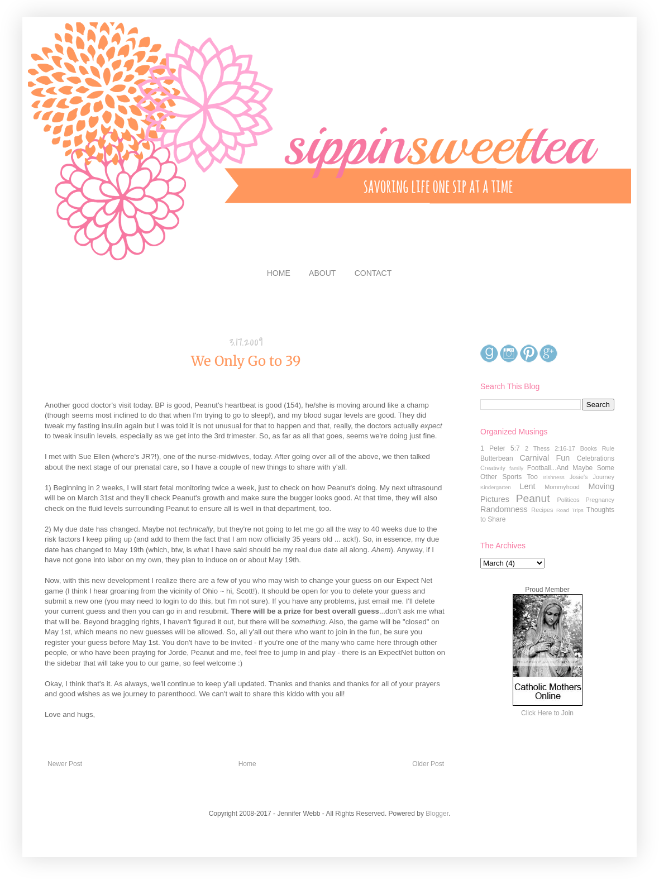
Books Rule (597, 448)
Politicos (568, 499)
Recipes (542, 509)
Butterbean (496, 458)
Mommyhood (562, 487)
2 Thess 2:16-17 (550, 448)
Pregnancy (599, 499)
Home (247, 764)
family (516, 468)
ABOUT (322, 273)
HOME (278, 273)
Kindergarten (495, 487)
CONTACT (373, 273)
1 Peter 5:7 (500, 448)
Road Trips (570, 510)
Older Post (428, 764)
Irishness (553, 477)
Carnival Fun (544, 457)
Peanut (533, 498)
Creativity (492, 468)
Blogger (437, 813)
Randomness (504, 509)
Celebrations (595, 458)
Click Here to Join (547, 713)
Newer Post (64, 764)
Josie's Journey (592, 477)
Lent (527, 486)
